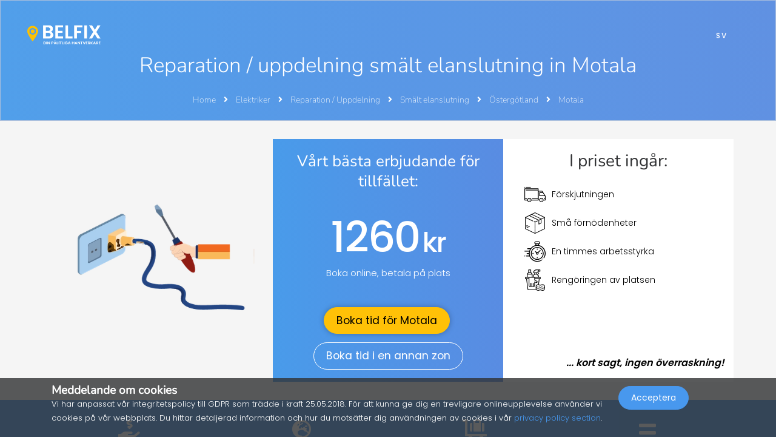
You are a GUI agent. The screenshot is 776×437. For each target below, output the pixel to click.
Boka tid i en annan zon (388, 355)
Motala (571, 100)
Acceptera (653, 410)
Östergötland (514, 100)
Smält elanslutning (435, 100)
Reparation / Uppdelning (336, 100)
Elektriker (254, 100)
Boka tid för (386, 320)
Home (204, 100)
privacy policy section (557, 418)
